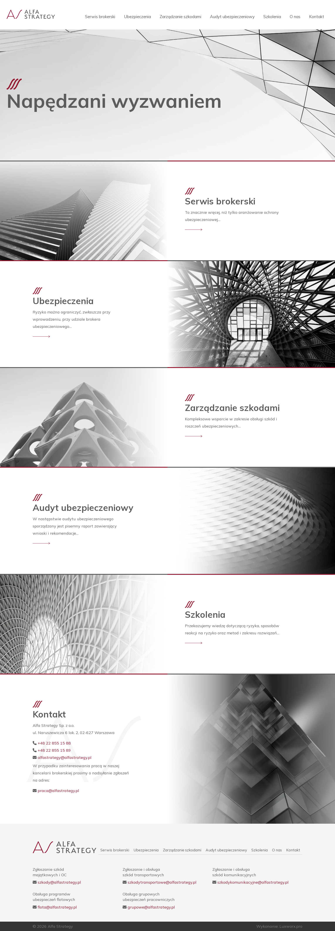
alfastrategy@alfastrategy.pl (64, 757)
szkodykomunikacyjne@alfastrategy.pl (253, 882)
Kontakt (316, 16)
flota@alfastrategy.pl (57, 907)
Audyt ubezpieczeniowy (232, 16)
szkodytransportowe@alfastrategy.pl (162, 882)
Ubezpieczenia (137, 16)
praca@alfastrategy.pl (58, 790)
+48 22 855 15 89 (54, 750)
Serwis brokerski (100, 16)
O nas (295, 16)
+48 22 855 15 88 (54, 743)
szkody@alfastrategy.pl (59, 882)
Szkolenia (272, 16)
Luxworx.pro (290, 926)
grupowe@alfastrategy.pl (151, 907)
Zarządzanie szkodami (180, 16)
